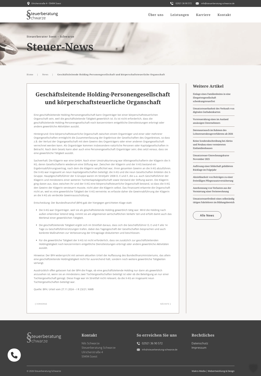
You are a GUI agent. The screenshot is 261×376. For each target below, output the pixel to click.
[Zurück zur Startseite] (42, 15)
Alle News (207, 215)
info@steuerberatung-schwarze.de (218, 3)
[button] (253, 368)
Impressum (199, 348)
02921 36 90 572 (184, 3)
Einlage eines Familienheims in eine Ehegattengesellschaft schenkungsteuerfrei (212, 97)
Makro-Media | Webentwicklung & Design (213, 371)
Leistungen (179, 15)
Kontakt (224, 15)
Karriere (203, 15)
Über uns (155, 15)
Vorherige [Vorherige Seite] (41, 304)
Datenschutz (200, 343)
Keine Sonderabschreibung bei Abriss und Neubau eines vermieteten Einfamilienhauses (213, 144)
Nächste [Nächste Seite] (165, 304)
